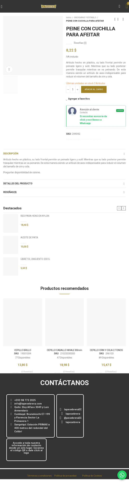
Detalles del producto (17, 183)
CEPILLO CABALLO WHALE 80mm (64, 350)
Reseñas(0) (10, 192)
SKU (16, 353)
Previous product (114, 19)
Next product (123, 19)
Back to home (119, 19)
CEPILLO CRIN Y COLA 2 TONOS (106, 350)
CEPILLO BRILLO (22, 350)
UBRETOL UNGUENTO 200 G (35, 259)
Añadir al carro (94, 89)
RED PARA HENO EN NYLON (35, 215)
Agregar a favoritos (79, 98)
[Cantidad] (72, 89)
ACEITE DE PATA (29, 237)
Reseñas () (80, 43)
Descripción (10, 153)
